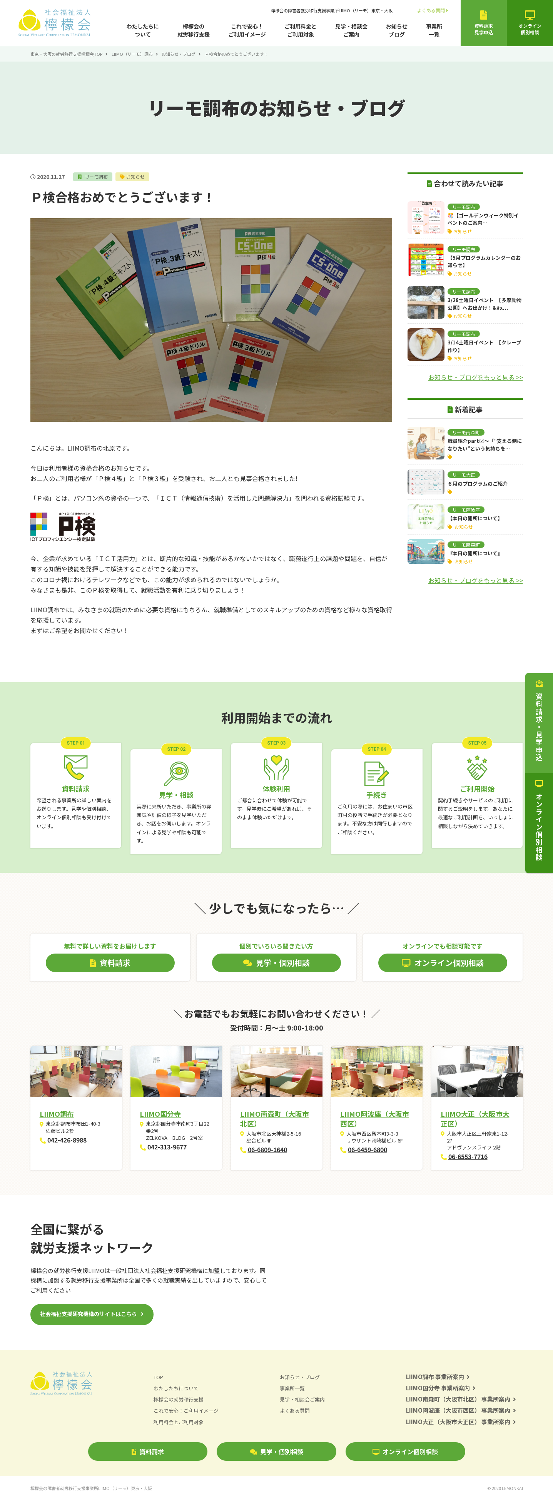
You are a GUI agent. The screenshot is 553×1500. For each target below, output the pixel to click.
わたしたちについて (143, 30)
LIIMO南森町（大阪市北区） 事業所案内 (461, 1399)
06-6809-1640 (267, 1149)
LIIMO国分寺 (160, 1114)
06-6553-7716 (468, 1156)
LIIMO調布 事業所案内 (438, 1377)
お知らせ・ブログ (178, 54)
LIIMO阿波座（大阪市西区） (374, 1118)
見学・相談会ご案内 (351, 30)
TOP (158, 1377)
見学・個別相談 (276, 1451)
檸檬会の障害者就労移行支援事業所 (332, 10)
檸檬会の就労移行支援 (193, 30)
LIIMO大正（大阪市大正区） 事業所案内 (461, 1422)
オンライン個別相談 (405, 1451)
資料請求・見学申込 (539, 721)
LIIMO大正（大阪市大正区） (475, 1118)
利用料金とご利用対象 (179, 1422)
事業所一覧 (434, 30)
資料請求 (148, 1451)
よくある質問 (432, 10)
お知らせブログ (397, 30)
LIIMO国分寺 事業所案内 (441, 1388)
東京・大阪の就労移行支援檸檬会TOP (66, 54)
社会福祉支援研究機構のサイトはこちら (88, 1314)
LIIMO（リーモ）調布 (132, 54)
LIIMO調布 (57, 1114)
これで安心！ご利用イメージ (247, 30)
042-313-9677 (167, 1146)
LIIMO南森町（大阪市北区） (274, 1118)
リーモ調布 (96, 176)
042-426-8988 (67, 1139)
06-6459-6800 (367, 1149)
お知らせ (135, 176)
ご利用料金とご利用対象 (300, 30)
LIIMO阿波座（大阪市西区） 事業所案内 (461, 1410)
